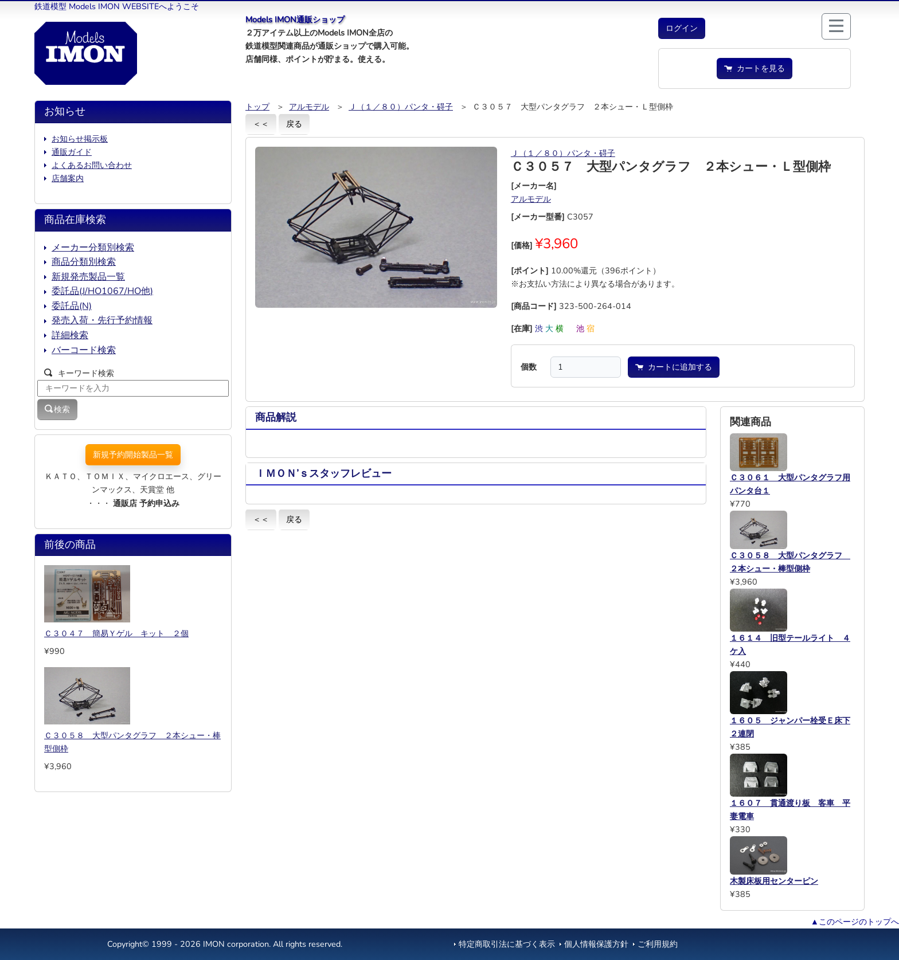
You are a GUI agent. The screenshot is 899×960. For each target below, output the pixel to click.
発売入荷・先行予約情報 (102, 320)
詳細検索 (70, 335)
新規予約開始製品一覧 (133, 454)
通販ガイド (72, 152)
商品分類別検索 (84, 262)
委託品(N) (72, 306)
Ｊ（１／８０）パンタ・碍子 (401, 106)
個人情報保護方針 (596, 944)
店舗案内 (68, 178)
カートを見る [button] (754, 68)
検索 (57, 409)
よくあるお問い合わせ (92, 165)
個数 (529, 367)
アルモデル (309, 106)
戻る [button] (294, 124)
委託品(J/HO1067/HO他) (102, 291)
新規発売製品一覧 (88, 277)
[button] (681, 28)
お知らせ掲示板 (80, 138)
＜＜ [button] (261, 124)
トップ (257, 106)
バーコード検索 (84, 350)
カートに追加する (673, 367)
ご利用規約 (658, 944)
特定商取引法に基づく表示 (507, 944)
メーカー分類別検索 (93, 247)
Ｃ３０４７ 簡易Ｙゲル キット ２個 (116, 633)
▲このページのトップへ (855, 921)
